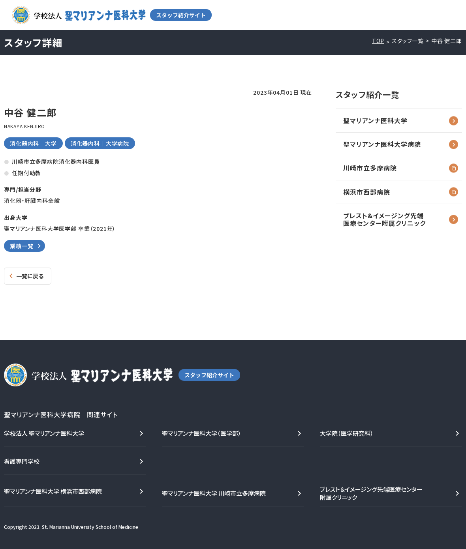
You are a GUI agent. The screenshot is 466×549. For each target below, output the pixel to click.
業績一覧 (21, 246)
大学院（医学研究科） (347, 433)
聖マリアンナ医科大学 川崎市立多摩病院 (214, 493)
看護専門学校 (21, 461)
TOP (378, 40)
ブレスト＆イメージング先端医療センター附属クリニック (371, 493)
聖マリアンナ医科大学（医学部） (201, 433)
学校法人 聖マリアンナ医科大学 (44, 433)
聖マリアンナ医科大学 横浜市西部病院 (53, 491)
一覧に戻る (29, 276)
